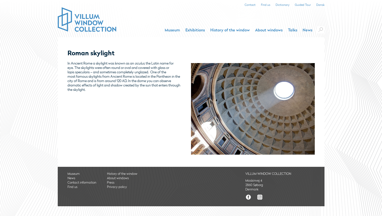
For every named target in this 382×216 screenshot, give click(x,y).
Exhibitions (195, 30)
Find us (265, 5)
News (307, 30)
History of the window (230, 30)
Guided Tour (303, 5)
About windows (269, 30)
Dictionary (282, 5)
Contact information (81, 183)
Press (111, 183)
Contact (250, 5)
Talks (292, 30)
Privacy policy (117, 187)
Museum (172, 30)
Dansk (320, 5)
